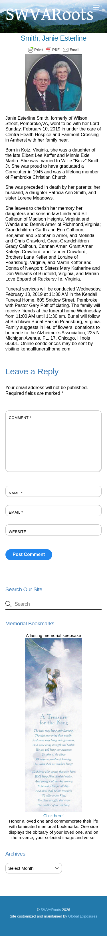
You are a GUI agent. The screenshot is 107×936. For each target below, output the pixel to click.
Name (16, 493)
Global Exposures (82, 916)
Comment (20, 418)
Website (17, 532)
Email (16, 512)
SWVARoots (51, 910)
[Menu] (96, 7)
